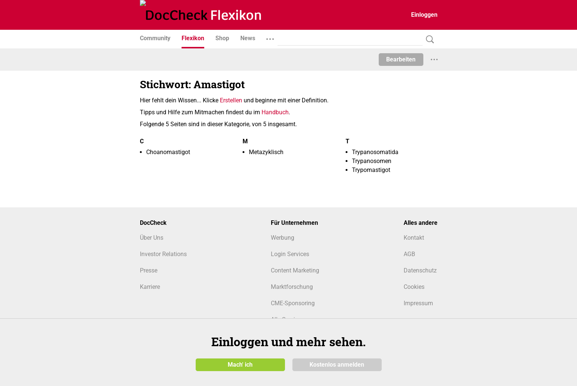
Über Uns (151, 237)
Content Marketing (295, 270)
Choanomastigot (168, 152)
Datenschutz (420, 270)
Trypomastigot (371, 169)
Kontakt (414, 237)
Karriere (150, 286)
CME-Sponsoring (293, 303)
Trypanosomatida (375, 152)
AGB (409, 254)
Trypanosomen (371, 161)
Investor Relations (163, 254)
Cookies (414, 286)
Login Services (290, 254)
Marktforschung (292, 286)
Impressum (418, 303)
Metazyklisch (266, 152)
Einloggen (424, 14)
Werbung (282, 237)
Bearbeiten (401, 59)
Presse (148, 270)
